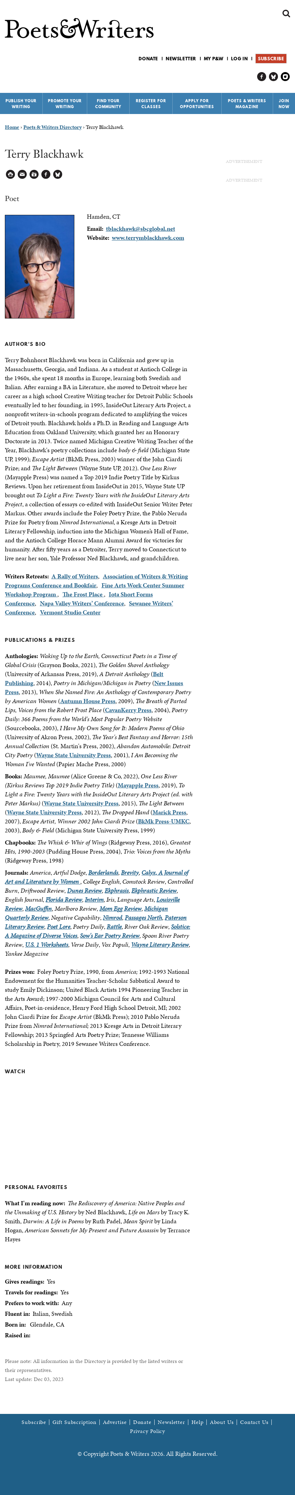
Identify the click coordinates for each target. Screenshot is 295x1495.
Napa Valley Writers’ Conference (82, 603)
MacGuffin (38, 908)
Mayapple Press (138, 785)
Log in (239, 58)
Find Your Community (108, 104)
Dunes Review (84, 890)
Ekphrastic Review (154, 890)
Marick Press (169, 812)
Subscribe (271, 58)
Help (197, 1422)
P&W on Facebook (262, 76)
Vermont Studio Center (70, 612)
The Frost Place (83, 594)
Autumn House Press (87, 701)
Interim (94, 899)
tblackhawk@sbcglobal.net (140, 228)
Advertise (115, 1422)
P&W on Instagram (285, 76)
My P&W (213, 58)
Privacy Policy (147, 1431)
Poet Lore (58, 926)
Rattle (114, 926)
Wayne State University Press (73, 755)
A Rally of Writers (74, 576)
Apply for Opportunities (197, 104)
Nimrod (112, 917)
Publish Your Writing (21, 104)
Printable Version (10, 174)
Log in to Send (22, 174)
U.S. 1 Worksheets (46, 944)
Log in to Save (34, 174)
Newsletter (181, 58)
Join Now (284, 104)
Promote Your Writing (65, 104)
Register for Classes (151, 104)
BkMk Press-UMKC (163, 821)
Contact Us (254, 1422)
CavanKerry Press (128, 710)
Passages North (143, 917)
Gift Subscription (74, 1422)
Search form (286, 13)
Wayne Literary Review (160, 944)
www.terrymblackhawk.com (148, 237)
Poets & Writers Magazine (247, 104)
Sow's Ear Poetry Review (109, 935)
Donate (148, 58)
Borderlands (103, 872)
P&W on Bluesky (273, 76)
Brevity (130, 872)
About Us (222, 1422)
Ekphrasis (117, 890)
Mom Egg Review (120, 908)
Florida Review (64, 899)
